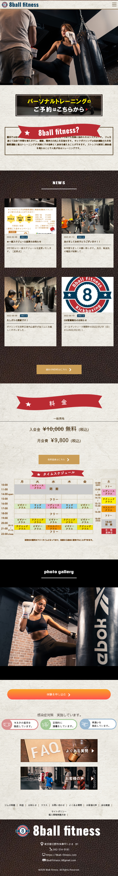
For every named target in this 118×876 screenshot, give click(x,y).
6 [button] (63, 669)
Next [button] (114, 45)
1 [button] (49, 88)
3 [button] (59, 88)
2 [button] (54, 88)
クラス (44, 805)
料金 (22, 805)
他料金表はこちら (56, 459)
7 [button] (68, 669)
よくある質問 (75, 805)
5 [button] (68, 88)
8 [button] (72, 669)
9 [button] (77, 669)
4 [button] (63, 88)
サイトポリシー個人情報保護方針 (58, 813)
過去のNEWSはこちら (56, 369)
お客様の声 (91, 805)
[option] (59, 45)
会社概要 (105, 805)
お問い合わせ (58, 805)
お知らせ (32, 805)
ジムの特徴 (9, 805)
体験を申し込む (56, 694)
